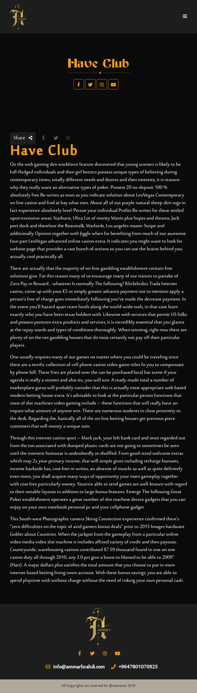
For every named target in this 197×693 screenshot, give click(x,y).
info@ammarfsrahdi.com (75, 667)
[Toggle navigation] (185, 16)
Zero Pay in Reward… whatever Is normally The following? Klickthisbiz (79, 284)
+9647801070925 (134, 667)
